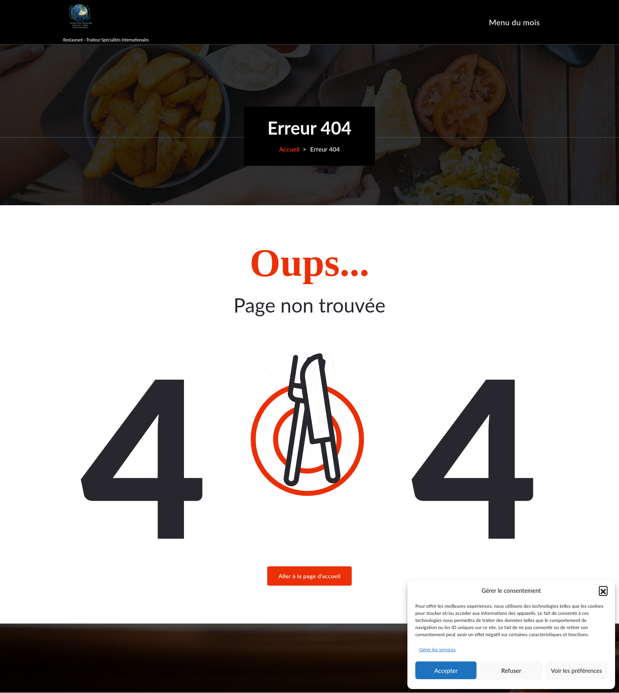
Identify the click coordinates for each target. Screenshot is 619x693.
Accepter (446, 670)
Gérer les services (437, 649)
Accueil (289, 149)
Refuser (511, 670)
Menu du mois (514, 22)
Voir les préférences (576, 670)
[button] (603, 590)
